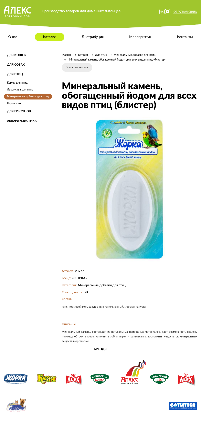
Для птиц (15, 74)
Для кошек (16, 55)
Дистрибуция (93, 37)
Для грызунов (19, 111)
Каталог (49, 37)
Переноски (14, 103)
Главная (66, 55)
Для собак (16, 64)
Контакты (185, 37)
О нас (12, 37)
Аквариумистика (22, 120)
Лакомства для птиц (20, 89)
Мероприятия (140, 37)
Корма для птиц (17, 82)
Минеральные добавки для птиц (28, 96)
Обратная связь (185, 12)
